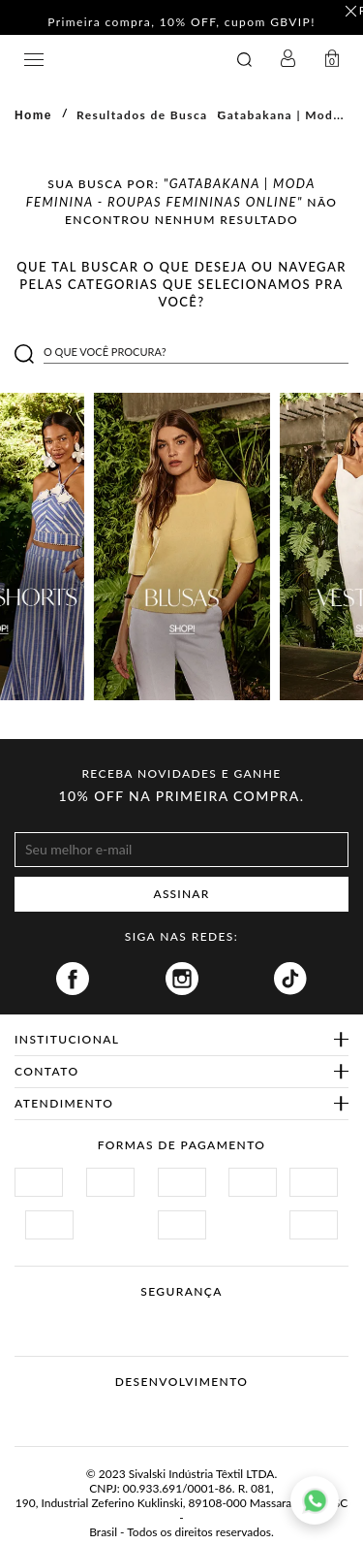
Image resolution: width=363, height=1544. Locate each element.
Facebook (72, 978)
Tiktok (290, 978)
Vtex (145, 1412)
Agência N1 (218, 1412)
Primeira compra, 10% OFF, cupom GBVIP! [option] (181, 22)
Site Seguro (60, 1314)
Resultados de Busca (142, 115)
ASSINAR (182, 893)
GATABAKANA (121, 59)
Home (33, 115)
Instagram (182, 978)
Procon (207, 1314)
